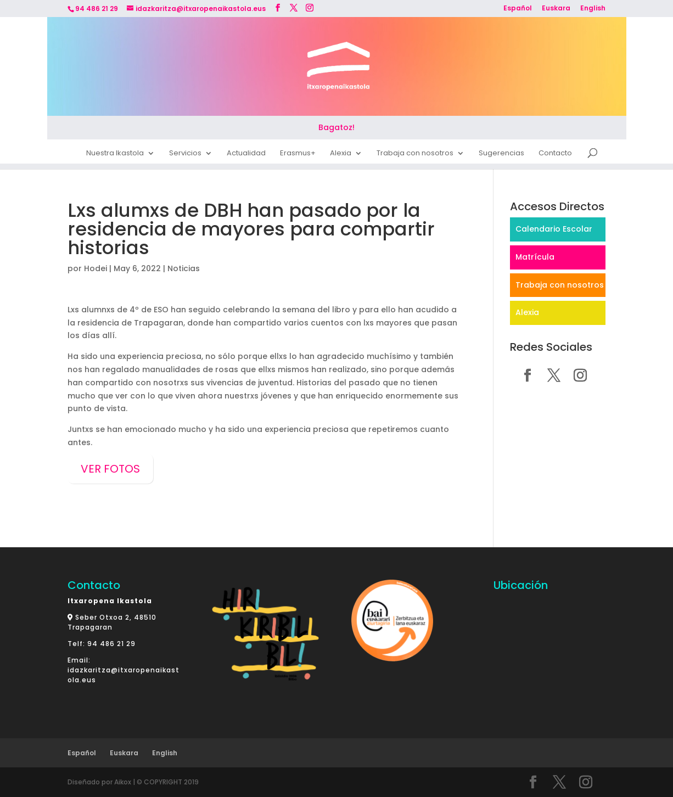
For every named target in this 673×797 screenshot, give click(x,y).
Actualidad (246, 154)
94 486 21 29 (111, 643)
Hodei (95, 268)
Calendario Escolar (553, 228)
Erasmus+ (298, 154)
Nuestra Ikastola (115, 154)
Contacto (555, 154)
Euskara (556, 9)
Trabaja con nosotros (415, 154)
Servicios (185, 154)
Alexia (340, 154)
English (592, 9)
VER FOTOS (110, 468)
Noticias (183, 268)
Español (517, 9)
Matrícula (534, 256)
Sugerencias (501, 154)
